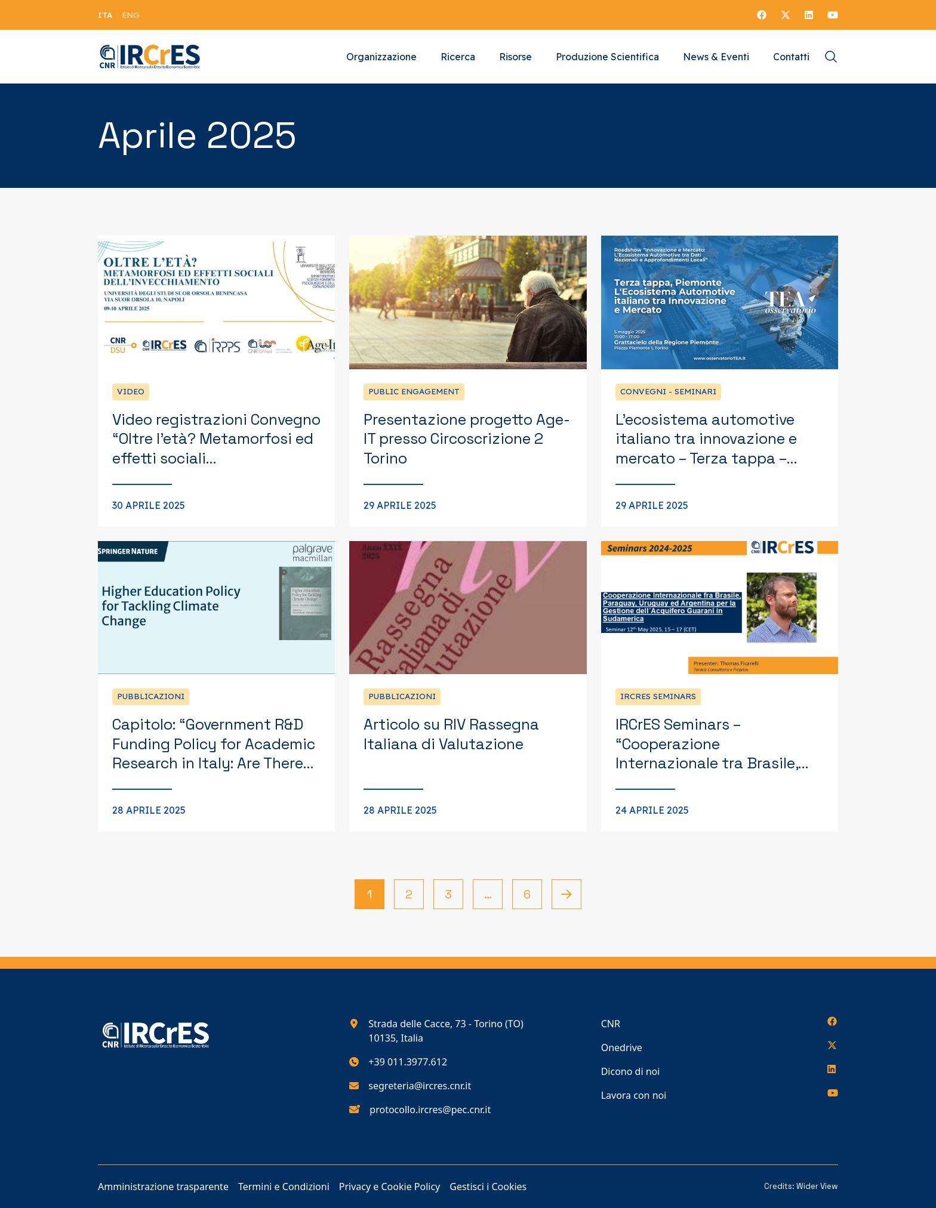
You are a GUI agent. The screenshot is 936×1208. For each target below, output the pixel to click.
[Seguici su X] (785, 15)
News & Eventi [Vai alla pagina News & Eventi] (716, 57)
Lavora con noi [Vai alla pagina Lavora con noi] (634, 1095)
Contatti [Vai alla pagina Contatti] (791, 57)
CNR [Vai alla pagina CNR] (610, 1023)
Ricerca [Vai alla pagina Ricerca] (458, 57)
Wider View (817, 1186)
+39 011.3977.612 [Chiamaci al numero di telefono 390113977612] (407, 1061)
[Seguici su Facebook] (761, 15)
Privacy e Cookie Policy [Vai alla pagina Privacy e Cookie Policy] (390, 1186)
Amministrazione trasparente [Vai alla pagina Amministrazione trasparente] (163, 1186)
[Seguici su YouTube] (832, 15)
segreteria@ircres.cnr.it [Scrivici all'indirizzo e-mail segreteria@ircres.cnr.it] (419, 1085)
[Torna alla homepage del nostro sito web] (150, 57)
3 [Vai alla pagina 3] (448, 894)
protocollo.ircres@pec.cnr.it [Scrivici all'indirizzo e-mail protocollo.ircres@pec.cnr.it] (430, 1109)
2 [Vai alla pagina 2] (408, 894)
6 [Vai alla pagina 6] (527, 894)
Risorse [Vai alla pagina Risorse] (515, 57)
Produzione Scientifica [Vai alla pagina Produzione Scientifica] (607, 57)
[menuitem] (105, 15)
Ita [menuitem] (105, 15)
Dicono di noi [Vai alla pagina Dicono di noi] (630, 1071)
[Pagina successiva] (566, 894)
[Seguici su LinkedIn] (809, 15)
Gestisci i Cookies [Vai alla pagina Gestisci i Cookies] (487, 1186)
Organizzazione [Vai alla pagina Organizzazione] (381, 57)
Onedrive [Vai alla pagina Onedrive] (621, 1047)
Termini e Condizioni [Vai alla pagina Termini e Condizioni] (284, 1186)
